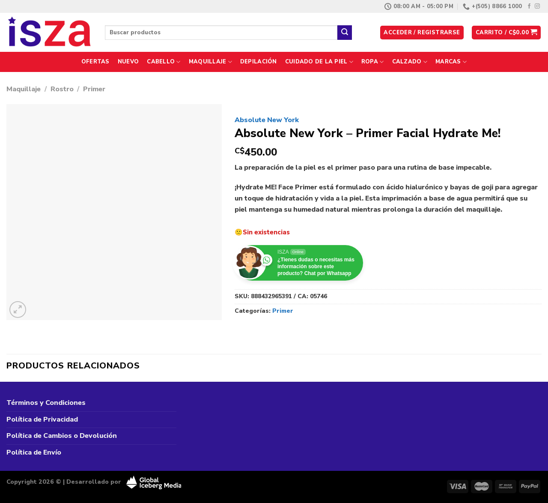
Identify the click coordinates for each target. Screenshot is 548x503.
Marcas (451, 62)
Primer (94, 89)
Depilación (258, 62)
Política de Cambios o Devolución (61, 435)
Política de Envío (33, 452)
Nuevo (128, 62)
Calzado (409, 62)
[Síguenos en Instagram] (537, 6)
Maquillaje (210, 62)
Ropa (372, 62)
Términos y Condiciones (46, 402)
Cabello (163, 62)
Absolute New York (267, 120)
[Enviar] (344, 32)
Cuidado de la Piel (319, 62)
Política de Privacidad (42, 419)
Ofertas (95, 62)
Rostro (62, 89)
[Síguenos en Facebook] (529, 6)
